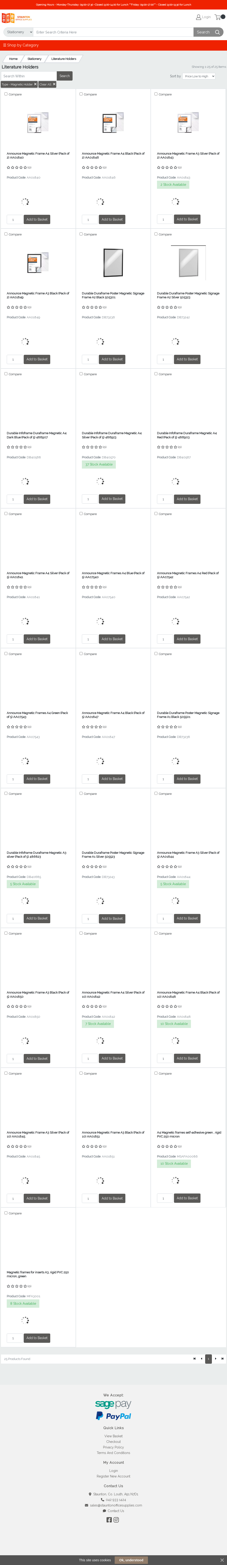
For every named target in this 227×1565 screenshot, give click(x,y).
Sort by (175, 76)
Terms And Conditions (113, 1453)
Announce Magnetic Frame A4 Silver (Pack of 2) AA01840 (38, 155)
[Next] (215, 1359)
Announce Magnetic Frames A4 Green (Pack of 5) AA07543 (37, 715)
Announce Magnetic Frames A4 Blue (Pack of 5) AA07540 (113, 575)
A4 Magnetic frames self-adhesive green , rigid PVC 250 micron (189, 1134)
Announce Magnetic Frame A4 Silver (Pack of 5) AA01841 (38, 575)
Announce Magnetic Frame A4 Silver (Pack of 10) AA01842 (113, 994)
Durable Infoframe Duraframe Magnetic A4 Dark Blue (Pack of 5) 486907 (37, 435)
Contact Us (113, 1511)
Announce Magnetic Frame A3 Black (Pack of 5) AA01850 (38, 994)
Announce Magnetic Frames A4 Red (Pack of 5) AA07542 (188, 575)
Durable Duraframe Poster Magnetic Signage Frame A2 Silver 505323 (188, 295)
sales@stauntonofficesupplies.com (113, 1505)
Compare (15, 94)
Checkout (113, 1442)
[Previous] (201, 1359)
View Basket (113, 1436)
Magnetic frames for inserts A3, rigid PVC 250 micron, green (38, 1274)
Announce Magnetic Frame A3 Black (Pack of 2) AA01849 (38, 295)
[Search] (113, 32)
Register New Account (113, 1476)
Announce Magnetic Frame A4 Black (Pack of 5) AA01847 (113, 715)
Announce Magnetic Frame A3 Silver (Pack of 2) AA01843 (188, 155)
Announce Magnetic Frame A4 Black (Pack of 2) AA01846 (113, 155)
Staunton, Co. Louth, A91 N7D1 (113, 1494)
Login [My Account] (203, 17)
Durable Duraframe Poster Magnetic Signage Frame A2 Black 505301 (113, 295)
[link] (113, 1548)
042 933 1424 (113, 1500)
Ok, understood (131, 1560)
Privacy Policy (113, 1447)
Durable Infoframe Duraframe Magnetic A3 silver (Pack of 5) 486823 (36, 854)
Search (65, 76)
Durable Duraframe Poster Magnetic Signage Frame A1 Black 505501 (188, 715)
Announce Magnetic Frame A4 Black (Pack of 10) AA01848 (188, 994)
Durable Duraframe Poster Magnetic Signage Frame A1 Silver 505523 (113, 854)
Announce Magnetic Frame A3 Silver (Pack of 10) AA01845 (38, 1134)
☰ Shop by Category (21, 45)
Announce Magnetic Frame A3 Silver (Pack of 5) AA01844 (188, 854)
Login (113, 1471)
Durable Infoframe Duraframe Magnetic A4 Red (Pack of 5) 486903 (187, 435)
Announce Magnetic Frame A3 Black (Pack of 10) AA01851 (113, 1134)
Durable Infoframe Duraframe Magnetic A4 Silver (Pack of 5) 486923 (112, 435)
